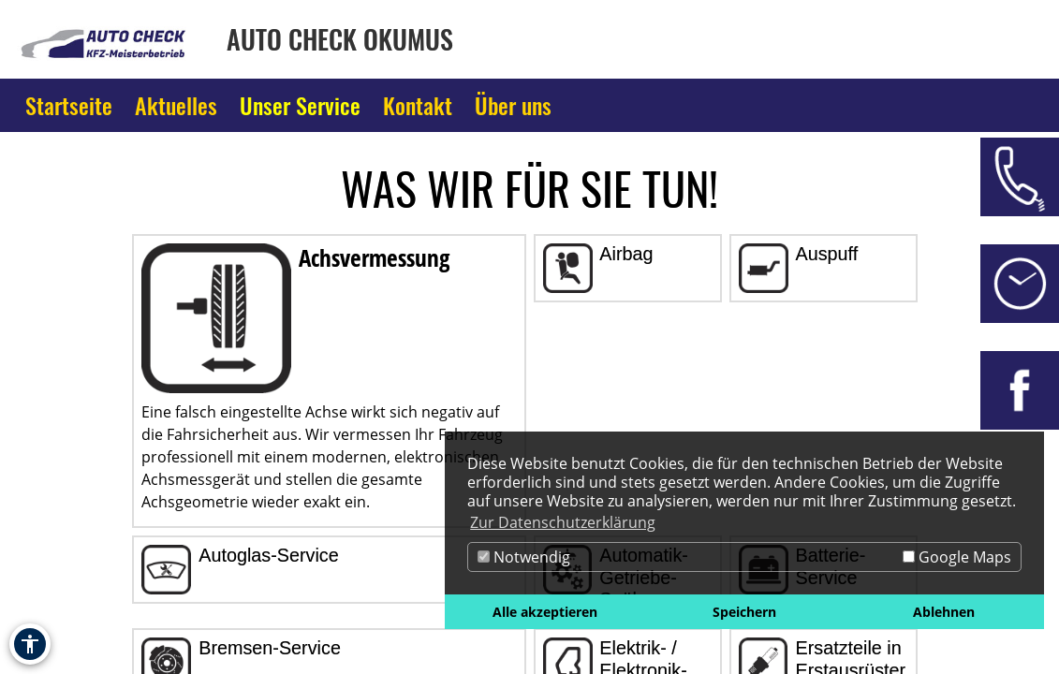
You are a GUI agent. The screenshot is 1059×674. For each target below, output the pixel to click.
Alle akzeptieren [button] (545, 612)
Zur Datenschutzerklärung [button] (562, 522)
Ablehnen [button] (944, 612)
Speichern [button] (744, 612)
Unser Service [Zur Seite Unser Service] (300, 105)
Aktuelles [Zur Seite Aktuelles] (176, 105)
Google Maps (957, 557)
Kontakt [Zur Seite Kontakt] (417, 105)
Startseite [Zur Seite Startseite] (68, 105)
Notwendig (524, 557)
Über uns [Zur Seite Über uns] (513, 105)
